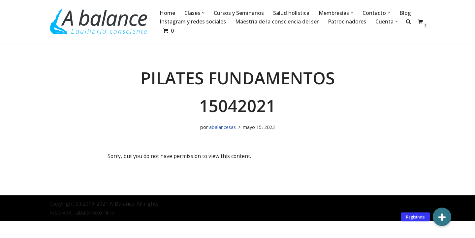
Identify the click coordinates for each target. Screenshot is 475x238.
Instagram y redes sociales (193, 21)
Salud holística (291, 13)
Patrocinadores (347, 21)
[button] (203, 13)
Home (167, 13)
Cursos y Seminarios (239, 13)
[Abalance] (98, 22)
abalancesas (222, 127)
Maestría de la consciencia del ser (277, 21)
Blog (405, 13)
